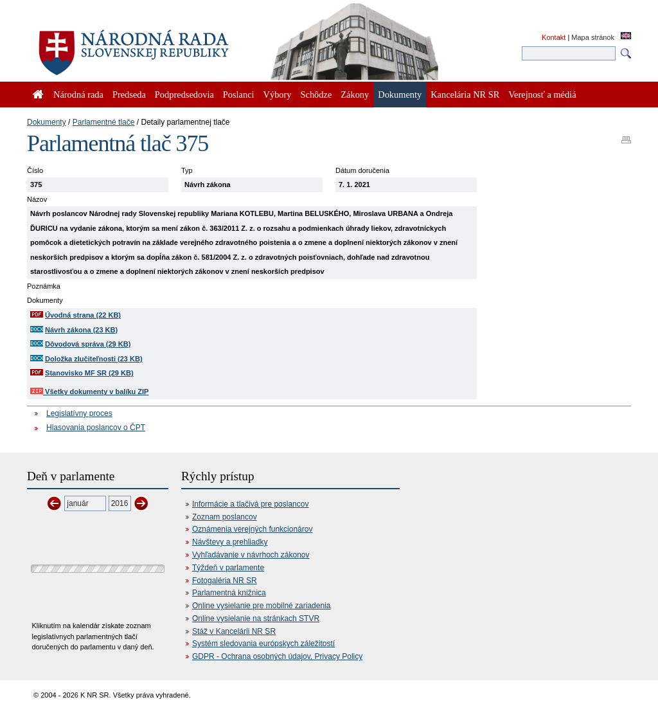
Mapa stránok (592, 37)
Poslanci (238, 94)
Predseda (129, 94)
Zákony (355, 94)
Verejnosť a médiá (542, 94)
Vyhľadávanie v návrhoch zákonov (251, 554)
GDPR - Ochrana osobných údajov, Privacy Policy (277, 656)
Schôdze (316, 94)
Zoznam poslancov (224, 516)
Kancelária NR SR (465, 94)
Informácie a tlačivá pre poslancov (250, 504)
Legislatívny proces (79, 413)
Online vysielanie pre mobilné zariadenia (261, 605)
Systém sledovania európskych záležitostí (263, 643)
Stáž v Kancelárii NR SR (234, 631)
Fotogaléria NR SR (224, 580)
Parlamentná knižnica (229, 592)
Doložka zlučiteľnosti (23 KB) (94, 359)
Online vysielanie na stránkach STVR (255, 618)
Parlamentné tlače (104, 122)
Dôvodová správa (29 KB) (87, 344)
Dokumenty (46, 122)
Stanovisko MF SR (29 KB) (89, 373)
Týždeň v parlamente (228, 567)
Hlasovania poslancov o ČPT (95, 427)
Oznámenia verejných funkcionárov (252, 529)
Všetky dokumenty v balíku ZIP (89, 391)
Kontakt (553, 37)
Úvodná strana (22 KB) (83, 315)
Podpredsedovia (184, 94)
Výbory (277, 94)
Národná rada (78, 94)
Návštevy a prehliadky (229, 541)
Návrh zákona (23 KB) (81, 330)
